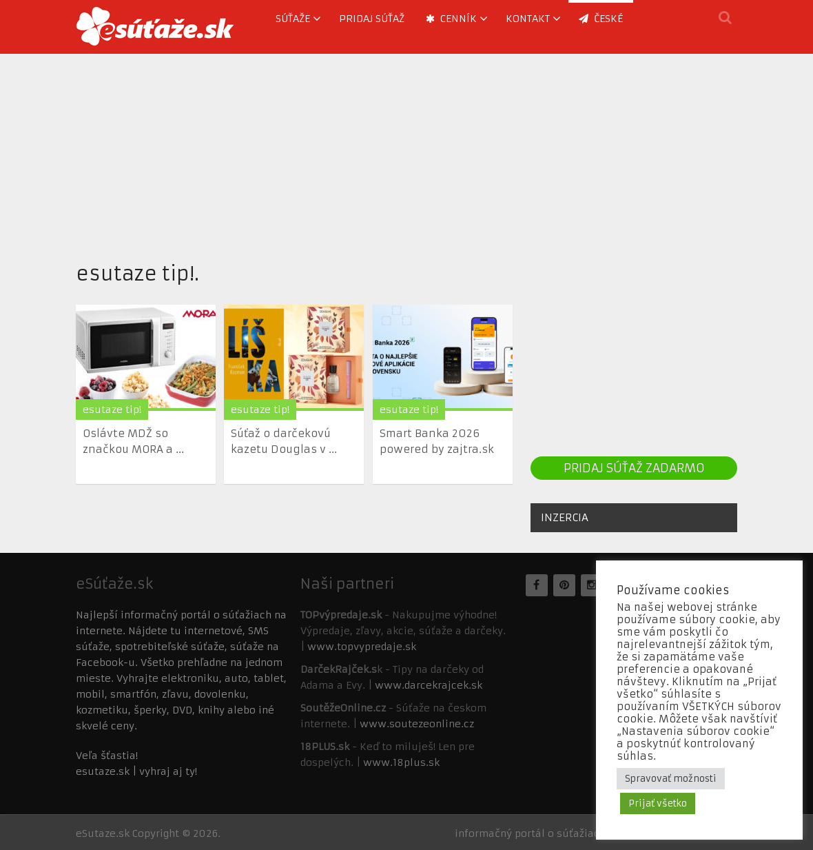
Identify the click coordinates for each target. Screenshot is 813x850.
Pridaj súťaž (371, 18)
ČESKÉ (601, 18)
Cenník (451, 18)
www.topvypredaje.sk (361, 646)
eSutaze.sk (103, 833)
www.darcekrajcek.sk (428, 685)
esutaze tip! (112, 409)
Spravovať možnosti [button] (671, 779)
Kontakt (528, 18)
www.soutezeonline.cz (417, 724)
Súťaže (293, 18)
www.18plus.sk (401, 762)
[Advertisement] (406, 150)
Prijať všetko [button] (657, 803)
